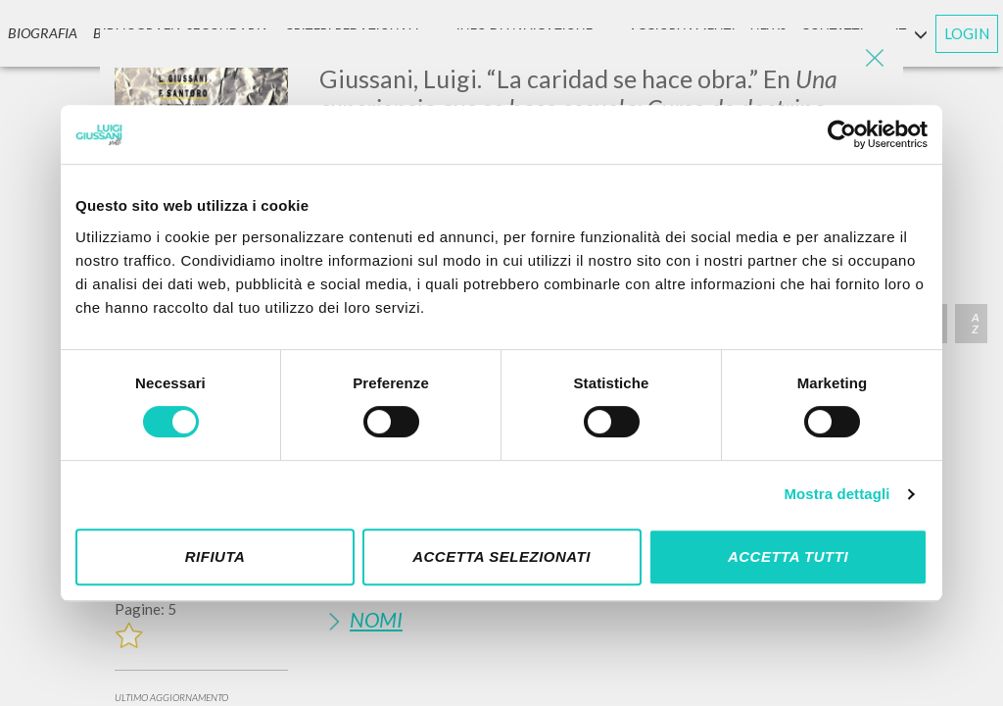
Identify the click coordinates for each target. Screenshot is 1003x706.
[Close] (873, 58)
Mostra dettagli (836, 493)
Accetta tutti (788, 556)
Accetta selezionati (501, 556)
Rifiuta (215, 556)
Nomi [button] (376, 619)
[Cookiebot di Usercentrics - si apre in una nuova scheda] (842, 134)
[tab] (603, 619)
